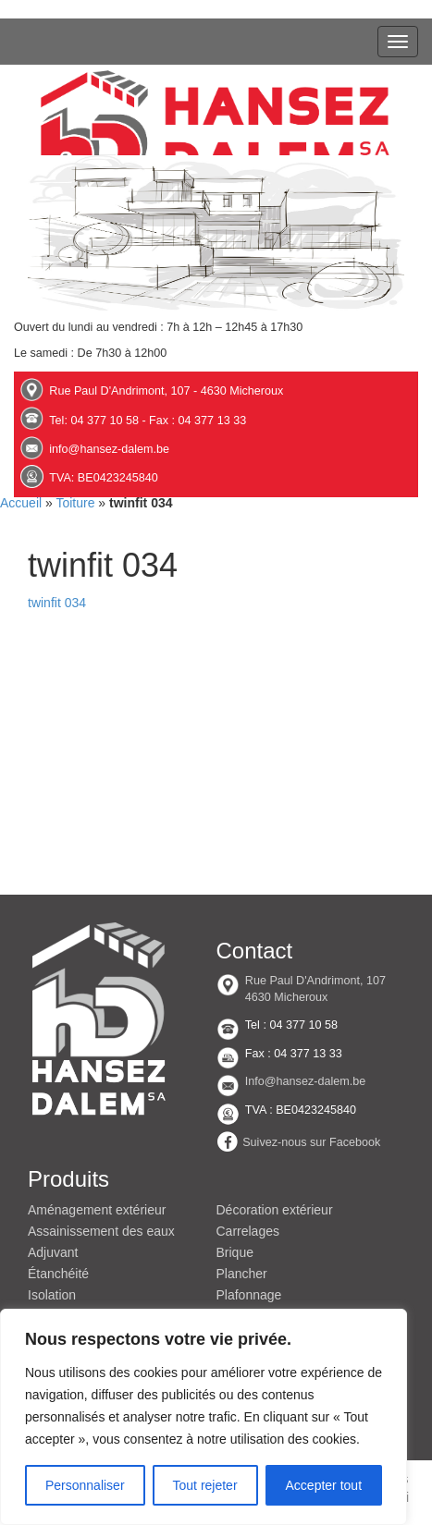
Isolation (52, 1294)
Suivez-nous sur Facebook (311, 1142)
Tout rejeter (205, 1485)
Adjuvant (53, 1252)
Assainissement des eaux (101, 1231)
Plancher (241, 1273)
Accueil (21, 502)
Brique (234, 1252)
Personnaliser (85, 1485)
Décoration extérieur (274, 1209)
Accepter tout (324, 1485)
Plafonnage (249, 1294)
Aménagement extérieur (97, 1209)
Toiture (75, 502)
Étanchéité (58, 1273)
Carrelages (247, 1231)
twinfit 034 (57, 602)
